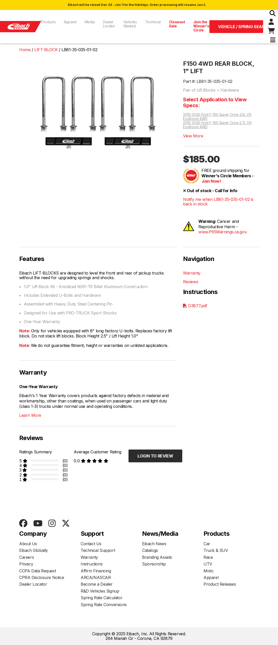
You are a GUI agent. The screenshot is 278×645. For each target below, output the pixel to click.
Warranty (191, 273)
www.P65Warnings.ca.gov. (222, 231)
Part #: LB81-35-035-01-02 (207, 81)
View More (193, 136)
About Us (28, 543)
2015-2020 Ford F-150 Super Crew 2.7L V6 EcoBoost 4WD (217, 125)
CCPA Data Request (37, 571)
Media (90, 22)
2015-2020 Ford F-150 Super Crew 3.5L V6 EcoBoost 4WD (217, 117)
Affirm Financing (96, 571)
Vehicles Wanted (130, 24)
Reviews (190, 281)
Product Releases (220, 584)
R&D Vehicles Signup (100, 591)
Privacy (26, 564)
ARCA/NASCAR (96, 577)
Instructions (91, 564)
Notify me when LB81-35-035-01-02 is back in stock (218, 201)
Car (207, 543)
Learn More (30, 415)
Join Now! (211, 181)
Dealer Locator (109, 24)
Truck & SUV (216, 550)
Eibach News (154, 543)
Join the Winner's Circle (201, 26)
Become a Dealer (97, 584)
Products (48, 22)
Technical (153, 22)
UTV (208, 564)
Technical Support (98, 550)
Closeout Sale (177, 24)
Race (208, 557)
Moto (208, 571)
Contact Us (91, 543)
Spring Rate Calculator (101, 597)
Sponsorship (154, 564)
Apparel (70, 22)
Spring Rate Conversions (104, 604)
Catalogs (150, 550)
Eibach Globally (33, 550)
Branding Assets (157, 557)
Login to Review (155, 455)
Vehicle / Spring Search (240, 26)
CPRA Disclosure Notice (41, 577)
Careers (26, 557)
